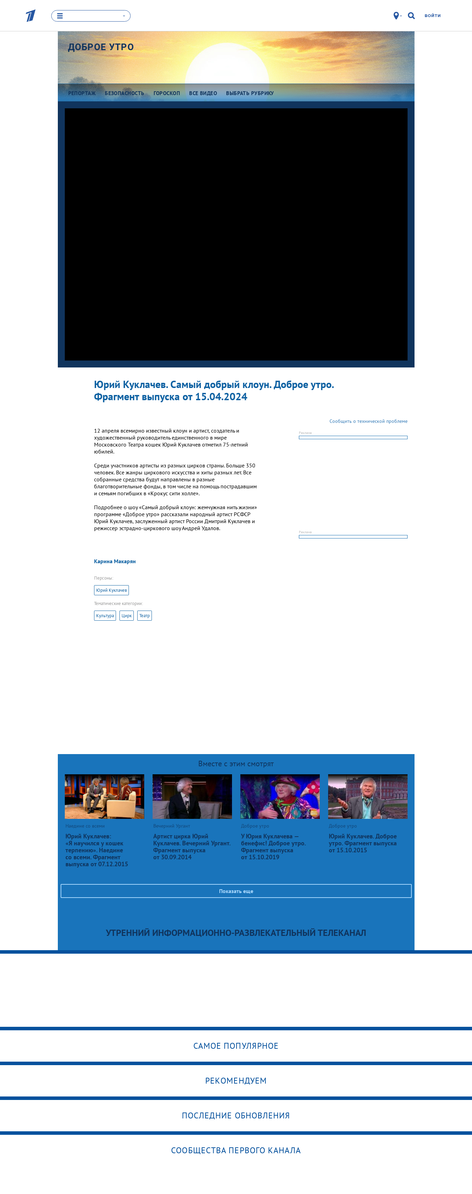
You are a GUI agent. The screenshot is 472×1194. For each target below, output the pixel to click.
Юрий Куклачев (111, 590)
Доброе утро (101, 47)
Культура (105, 616)
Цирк (127, 616)
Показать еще (236, 890)
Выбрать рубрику (250, 93)
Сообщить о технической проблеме (369, 421)
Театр (144, 616)
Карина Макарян (115, 561)
